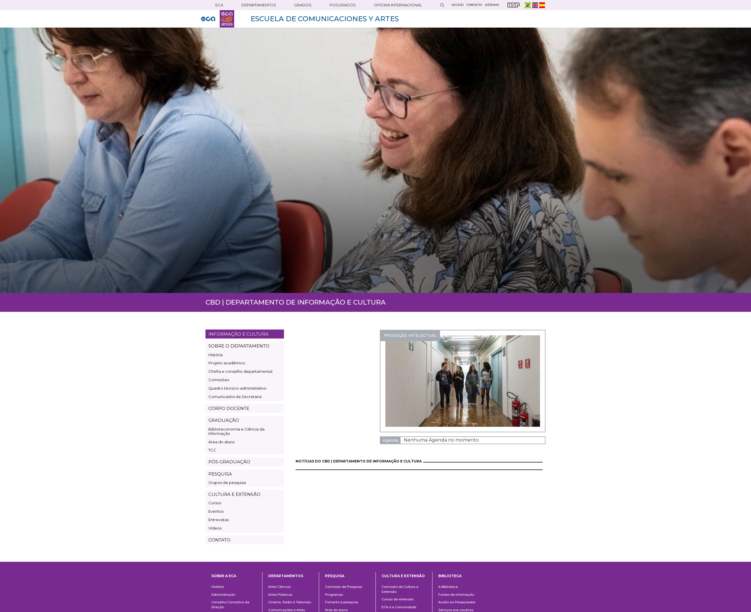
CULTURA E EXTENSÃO (234, 494)
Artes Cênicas (279, 587)
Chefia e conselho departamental (240, 371)
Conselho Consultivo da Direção (230, 604)
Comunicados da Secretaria (235, 396)
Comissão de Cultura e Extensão (400, 589)
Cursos (214, 503)
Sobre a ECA (223, 576)
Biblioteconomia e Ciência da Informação (236, 431)
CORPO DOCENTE (228, 408)
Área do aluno (221, 442)
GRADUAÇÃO (223, 420)
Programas (334, 595)
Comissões (218, 379)
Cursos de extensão (398, 599)
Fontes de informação (456, 595)
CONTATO (219, 540)
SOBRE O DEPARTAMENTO (238, 346)
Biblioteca (450, 576)
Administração (223, 595)
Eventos (215, 511)
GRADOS (303, 5)
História (215, 354)
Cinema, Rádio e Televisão (289, 602)
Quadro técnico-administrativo (237, 388)
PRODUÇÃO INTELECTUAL (410, 335)
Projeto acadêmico (226, 363)
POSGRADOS (343, 5)
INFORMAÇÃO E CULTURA (238, 334)
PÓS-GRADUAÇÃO (229, 462)
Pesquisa (334, 576)
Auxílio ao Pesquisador (456, 602)
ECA (219, 5)
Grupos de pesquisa (227, 482)
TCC (212, 450)
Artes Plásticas (280, 595)
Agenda (390, 440)
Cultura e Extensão (403, 576)
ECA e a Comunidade (399, 607)
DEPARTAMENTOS (259, 5)
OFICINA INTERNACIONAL (398, 5)
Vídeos (214, 528)
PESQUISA (220, 474)
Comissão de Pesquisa (343, 587)
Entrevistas (218, 519)
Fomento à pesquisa (341, 602)
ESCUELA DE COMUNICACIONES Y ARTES (325, 19)
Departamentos (285, 576)
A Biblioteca (448, 587)
